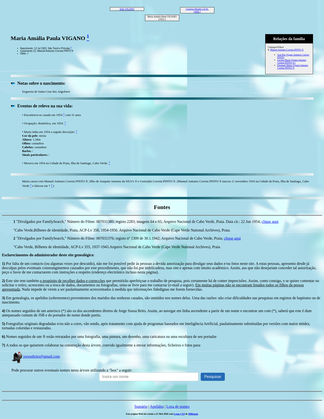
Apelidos (157, 406)
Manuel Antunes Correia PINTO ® (287, 49)
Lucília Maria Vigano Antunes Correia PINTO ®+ (291, 61)
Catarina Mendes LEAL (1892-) (197, 10)
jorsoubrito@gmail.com (35, 356)
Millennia (193, 414)
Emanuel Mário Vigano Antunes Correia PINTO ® (292, 66)
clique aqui (270, 222)
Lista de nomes (177, 406)
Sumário (141, 406)
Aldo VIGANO (126, 9)
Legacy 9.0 (179, 414)
